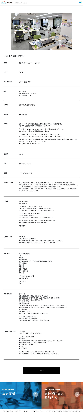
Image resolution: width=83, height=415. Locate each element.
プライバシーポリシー (37, 411)
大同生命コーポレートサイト (12, 411)
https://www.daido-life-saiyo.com (29, 143)
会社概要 (26, 411)
